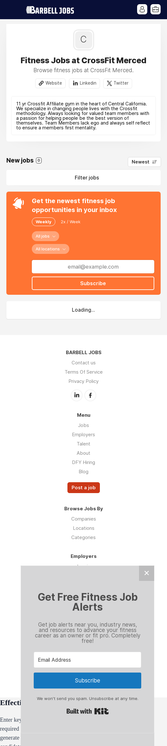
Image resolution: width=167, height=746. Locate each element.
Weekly (44, 221)
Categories (83, 537)
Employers (83, 434)
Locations (83, 528)
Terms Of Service (84, 372)
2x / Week (70, 221)
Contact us (84, 363)
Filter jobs (87, 177)
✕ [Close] (146, 573)
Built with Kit (87, 711)
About (83, 453)
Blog (83, 471)
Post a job (84, 488)
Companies (83, 519)
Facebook (90, 395)
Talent (83, 444)
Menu (11, 9)
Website (53, 83)
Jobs (83, 425)
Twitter (121, 83)
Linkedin (88, 83)
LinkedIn (76, 395)
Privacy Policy (83, 381)
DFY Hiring (83, 462)
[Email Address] (87, 660)
